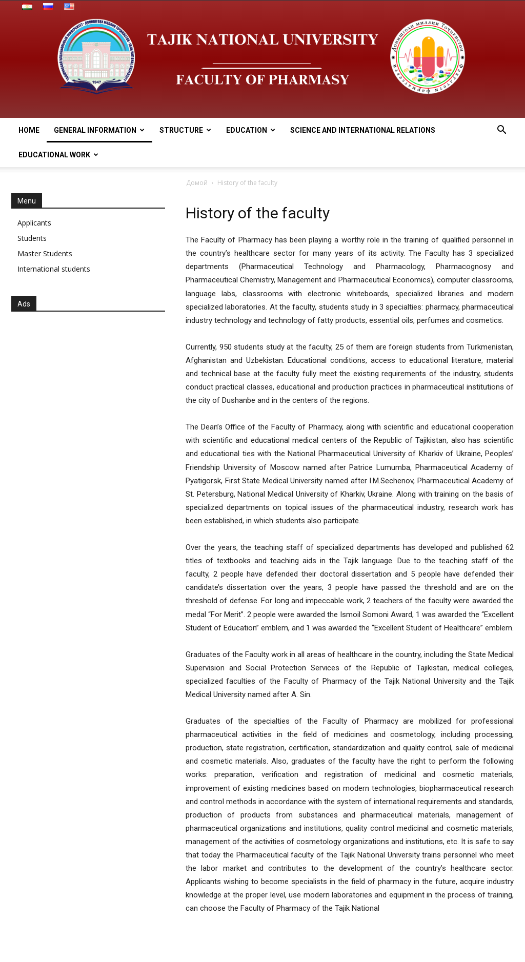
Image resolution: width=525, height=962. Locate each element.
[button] (501, 131)
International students (53, 269)
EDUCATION (250, 130)
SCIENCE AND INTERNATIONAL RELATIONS (362, 130)
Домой (197, 182)
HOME (28, 130)
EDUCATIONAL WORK (58, 155)
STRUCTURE (185, 130)
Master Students (44, 253)
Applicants (34, 223)
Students (32, 238)
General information (99, 130)
